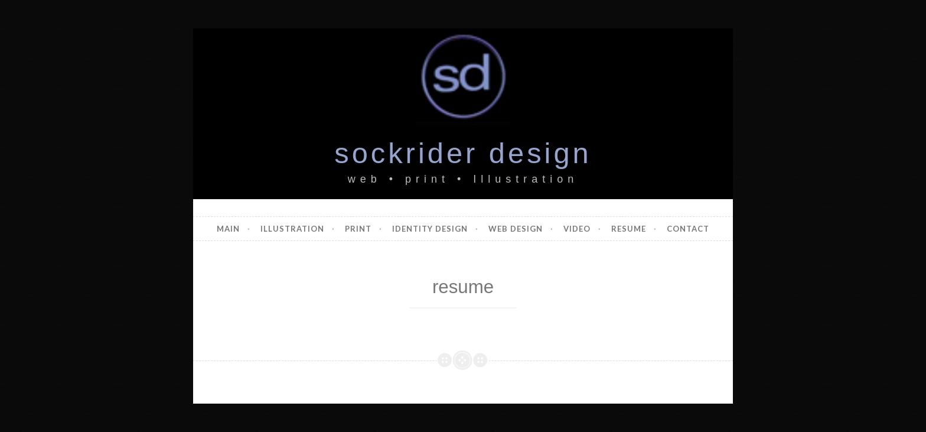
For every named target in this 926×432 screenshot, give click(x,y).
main (228, 228)
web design (515, 228)
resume (628, 228)
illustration (292, 228)
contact (688, 228)
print (358, 228)
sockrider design (463, 153)
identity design (430, 228)
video (577, 228)
